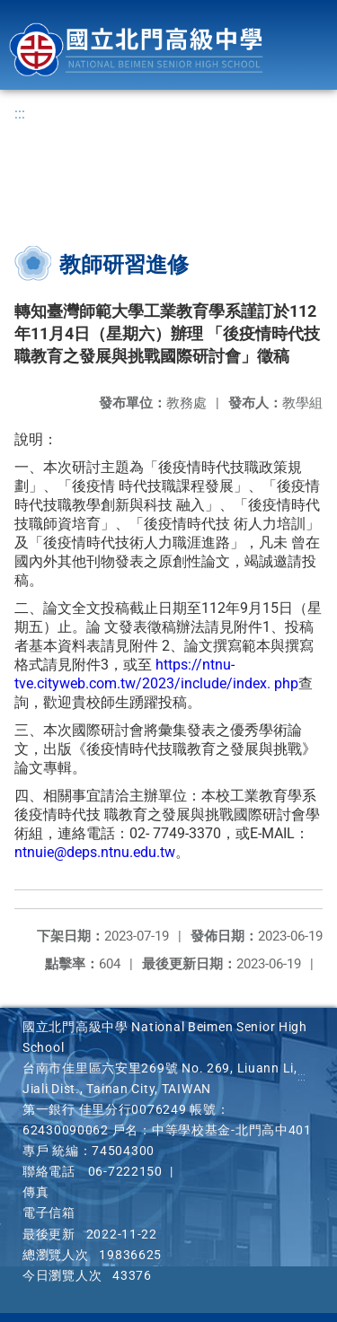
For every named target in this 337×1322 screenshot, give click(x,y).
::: (19, 113)
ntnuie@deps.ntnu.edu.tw (94, 852)
